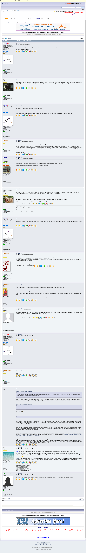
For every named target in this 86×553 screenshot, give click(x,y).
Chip (22, 22)
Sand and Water (8, 447)
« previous (79, 499)
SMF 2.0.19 (38, 542)
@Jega (17, 451)
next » (83, 499)
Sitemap (44, 544)
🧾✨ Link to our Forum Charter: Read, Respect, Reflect (63, 11)
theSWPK (6, 253)
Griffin (5, 79)
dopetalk (5, 4)
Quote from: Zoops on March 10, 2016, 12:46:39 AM (24, 391)
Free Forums (41, 544)
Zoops (5, 189)
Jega (5, 43)
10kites (6, 308)
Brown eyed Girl (8, 473)
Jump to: (71, 505)
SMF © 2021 (43, 542)
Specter (6, 140)
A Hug (19, 43)
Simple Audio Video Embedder (43, 543)
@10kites (17, 458)
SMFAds (36, 544)
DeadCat (6, 284)
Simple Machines (47, 542)
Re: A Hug (20, 140)
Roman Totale (7, 370)
